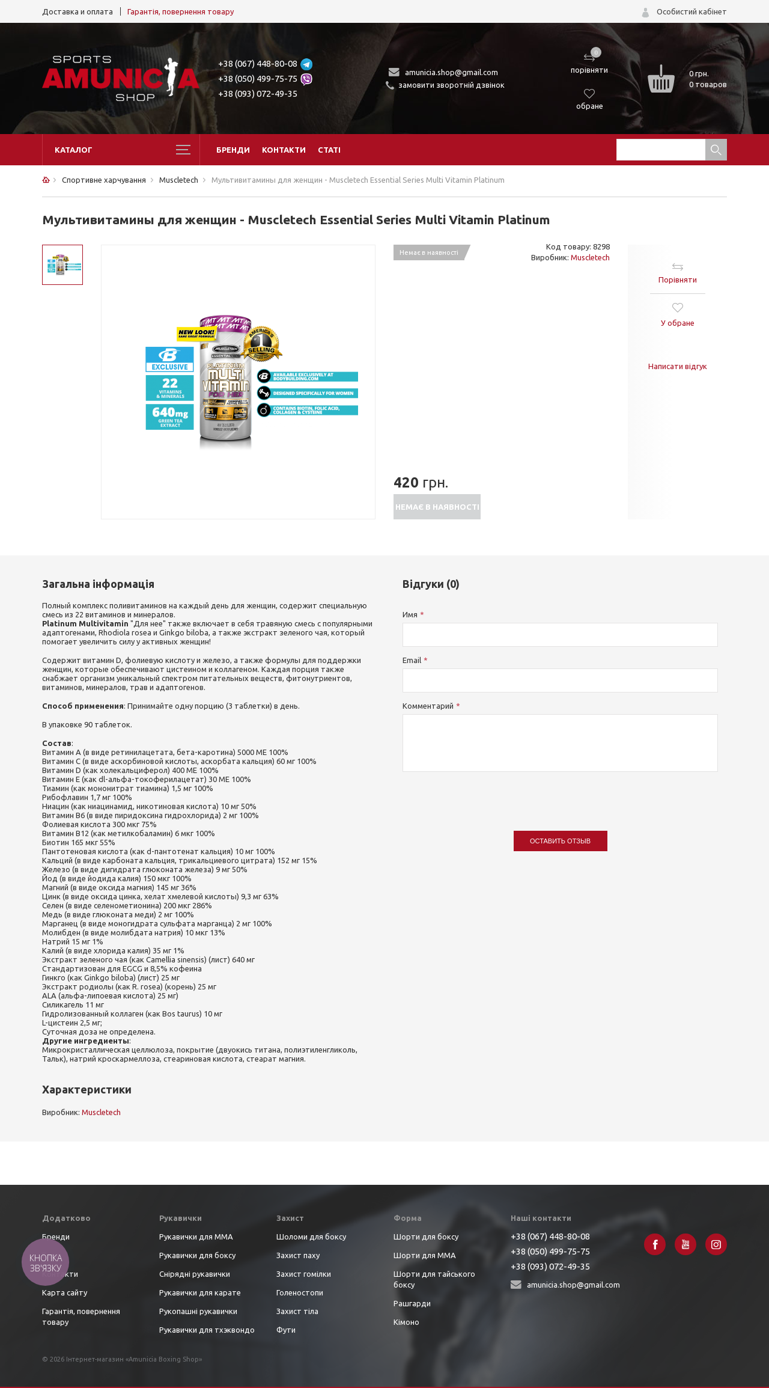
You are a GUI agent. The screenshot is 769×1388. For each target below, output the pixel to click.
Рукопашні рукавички (198, 1311)
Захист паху (298, 1255)
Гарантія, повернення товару (180, 11)
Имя (410, 614)
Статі (329, 149)
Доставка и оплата (77, 11)
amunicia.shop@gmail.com (451, 72)
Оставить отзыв (560, 841)
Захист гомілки (303, 1274)
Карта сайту (64, 1292)
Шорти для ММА (425, 1255)
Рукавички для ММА (196, 1236)
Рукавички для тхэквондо (207, 1329)
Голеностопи (299, 1292)
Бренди (233, 149)
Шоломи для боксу (311, 1236)
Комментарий (428, 706)
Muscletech (590, 257)
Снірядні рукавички (194, 1274)
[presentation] (494, 795)
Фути (286, 1329)
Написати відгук (677, 366)
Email (412, 660)
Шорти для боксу (426, 1236)
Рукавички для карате (200, 1292)
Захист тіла (297, 1311)
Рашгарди (412, 1303)
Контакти (284, 149)
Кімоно (406, 1322)
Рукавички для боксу (197, 1255)
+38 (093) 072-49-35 (257, 93)
